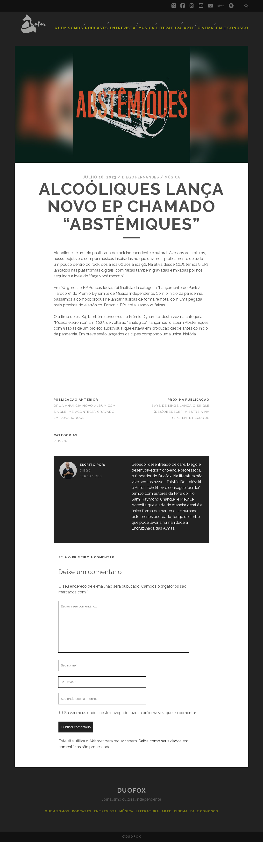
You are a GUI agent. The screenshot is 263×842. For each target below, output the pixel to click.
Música (149, 25)
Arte (190, 25)
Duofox (131, 790)
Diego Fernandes (140, 177)
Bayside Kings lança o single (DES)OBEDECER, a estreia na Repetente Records (180, 411)
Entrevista (125, 25)
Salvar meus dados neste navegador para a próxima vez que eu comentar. (130, 712)
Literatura (170, 25)
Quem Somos (75, 25)
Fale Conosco (234, 25)
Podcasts (100, 25)
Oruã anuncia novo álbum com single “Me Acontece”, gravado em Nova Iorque (85, 411)
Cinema (207, 25)
